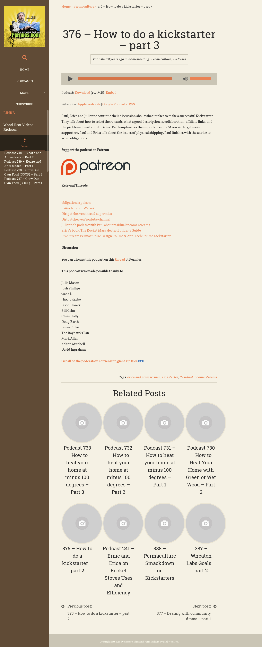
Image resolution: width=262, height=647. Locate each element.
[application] (139, 79)
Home (24, 70)
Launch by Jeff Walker (77, 208)
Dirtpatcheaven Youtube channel (85, 219)
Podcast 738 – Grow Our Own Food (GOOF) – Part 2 (23, 172)
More (24, 93)
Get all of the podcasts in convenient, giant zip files (102, 361)
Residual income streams (198, 377)
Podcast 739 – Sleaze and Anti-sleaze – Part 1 (22, 163)
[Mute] (185, 79)
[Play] (68, 78)
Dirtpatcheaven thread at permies (86, 214)
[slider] (125, 78)
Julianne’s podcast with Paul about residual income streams (105, 225)
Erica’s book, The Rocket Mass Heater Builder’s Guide (101, 230)
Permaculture (161, 59)
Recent (24, 146)
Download (82, 92)
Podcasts (25, 81)
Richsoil (10, 129)
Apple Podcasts (89, 104)
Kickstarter (169, 377)
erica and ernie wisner (143, 377)
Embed (111, 92)
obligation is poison (76, 202)
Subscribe (24, 104)
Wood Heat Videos (18, 124)
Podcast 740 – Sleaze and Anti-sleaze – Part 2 (23, 155)
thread (120, 259)
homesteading (138, 59)
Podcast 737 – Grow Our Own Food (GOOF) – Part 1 (23, 181)
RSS (132, 104)
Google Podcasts (114, 104)
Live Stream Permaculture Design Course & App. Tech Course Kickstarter (116, 236)
